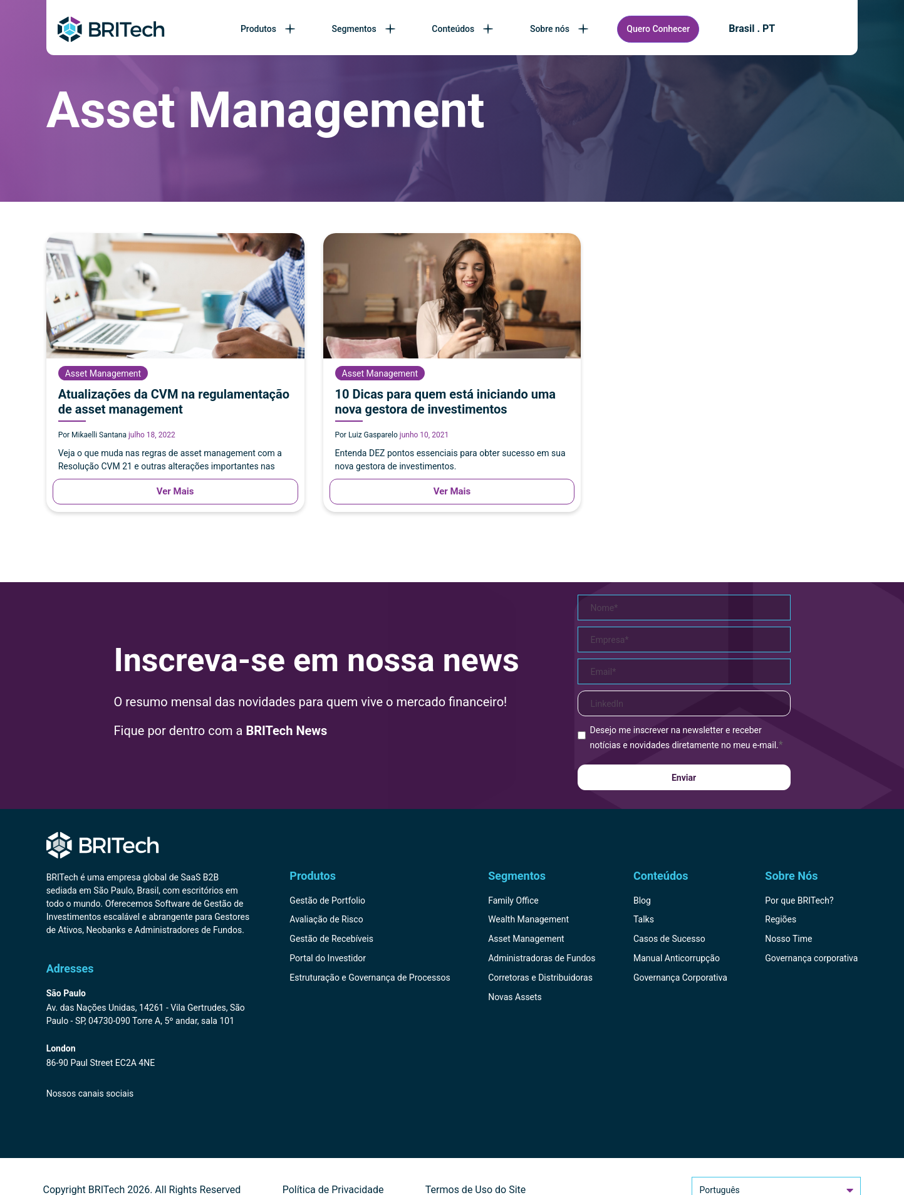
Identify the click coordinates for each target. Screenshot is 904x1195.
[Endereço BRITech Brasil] (148, 1008)
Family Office (513, 900)
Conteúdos (464, 28)
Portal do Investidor (327, 958)
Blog (642, 900)
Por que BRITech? (799, 900)
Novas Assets (515, 997)
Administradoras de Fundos (541, 958)
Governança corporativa (811, 958)
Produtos (269, 28)
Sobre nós (560, 28)
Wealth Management (528, 919)
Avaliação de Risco (326, 919)
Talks (643, 919)
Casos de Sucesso (669, 939)
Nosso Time (788, 939)
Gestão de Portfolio (327, 900)
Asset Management (526, 939)
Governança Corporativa (680, 978)
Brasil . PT (752, 29)
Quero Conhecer (658, 29)
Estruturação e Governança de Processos (369, 978)
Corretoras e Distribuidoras (540, 978)
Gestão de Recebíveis (331, 939)
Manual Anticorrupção (676, 958)
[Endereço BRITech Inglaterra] (148, 1056)
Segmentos (365, 28)
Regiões (780, 919)
